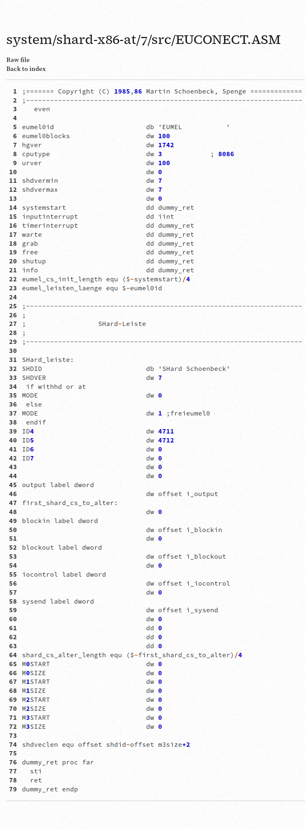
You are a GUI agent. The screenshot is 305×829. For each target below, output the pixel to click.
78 (13, 780)
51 (13, 538)
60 (13, 619)
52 (13, 547)
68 (13, 690)
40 (13, 440)
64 (13, 655)
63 (13, 646)
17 (13, 234)
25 (13, 306)
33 (13, 378)
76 (13, 762)
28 (13, 333)
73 (13, 735)
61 (13, 628)
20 (13, 261)
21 (13, 270)
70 (13, 708)
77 (13, 771)
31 (13, 360)
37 (13, 413)
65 (13, 664)
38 (13, 422)
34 (13, 387)
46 (13, 494)
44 (13, 476)
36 (13, 404)
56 (13, 583)
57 (13, 592)
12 (13, 189)
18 (13, 243)
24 (13, 297)
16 (13, 225)
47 (13, 503)
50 (13, 530)
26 (13, 315)
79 (13, 789)
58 (13, 601)
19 (13, 252)
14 (13, 207)
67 (13, 682)
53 (13, 556)
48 (13, 512)
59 (13, 610)
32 (13, 369)
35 (13, 395)
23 (13, 288)
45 (13, 485)
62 (13, 637)
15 (13, 216)
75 (13, 753)
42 (13, 458)
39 (13, 431)
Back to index (26, 68)
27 (13, 324)
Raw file (18, 59)
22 (13, 279)
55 (13, 574)
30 (13, 351)
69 (13, 699)
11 (13, 180)
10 (13, 172)
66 (13, 673)
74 (13, 744)
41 (13, 449)
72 (13, 726)
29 (13, 342)
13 (13, 198)
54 (13, 565)
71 (13, 717)
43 (13, 467)
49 (13, 521)
